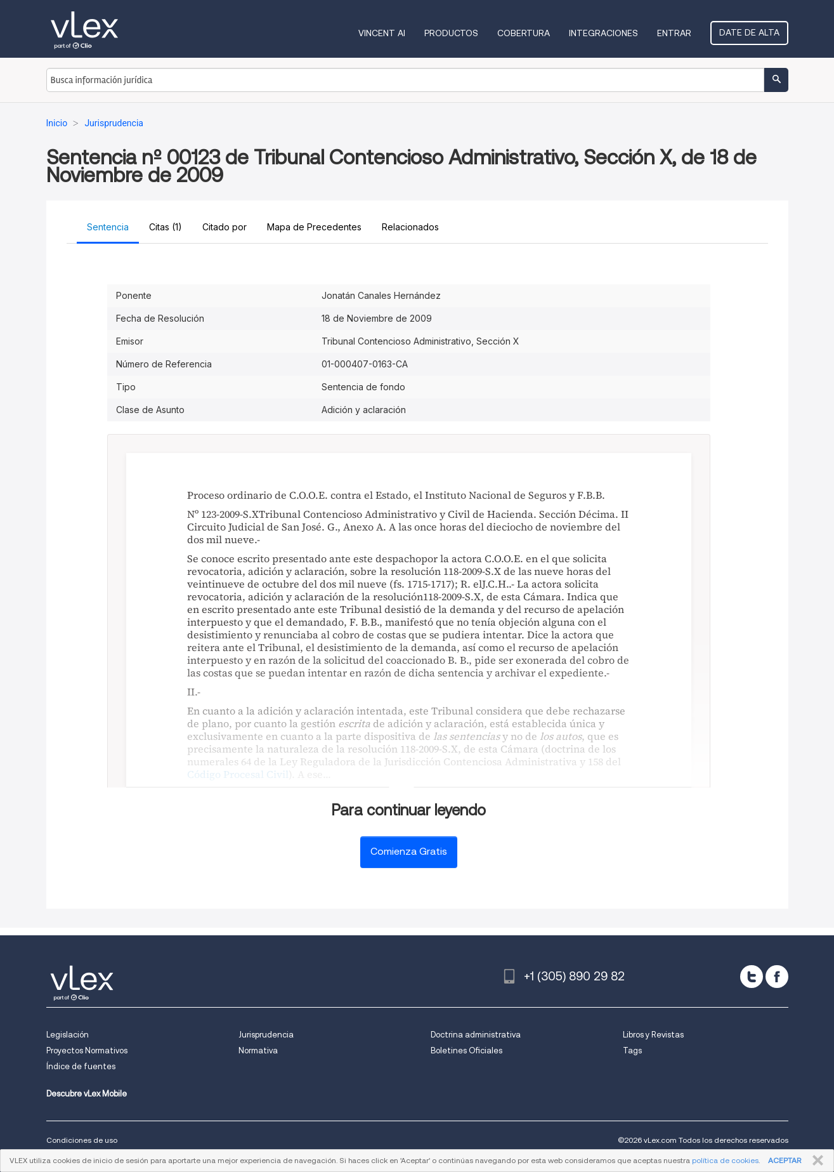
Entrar (674, 33)
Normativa (258, 1050)
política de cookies (725, 1160)
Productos (451, 33)
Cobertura (523, 33)
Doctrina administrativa (476, 1034)
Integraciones (603, 33)
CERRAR (815, 1160)
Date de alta (749, 32)
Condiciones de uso (81, 1140)
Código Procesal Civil (238, 774)
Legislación (67, 1034)
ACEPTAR (784, 1160)
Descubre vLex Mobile (86, 1093)
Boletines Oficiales (466, 1050)
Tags (632, 1050)
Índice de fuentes (80, 1066)
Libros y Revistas (653, 1034)
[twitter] (751, 976)
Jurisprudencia (266, 1034)
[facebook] (777, 976)
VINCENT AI (381, 33)
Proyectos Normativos (86, 1050)
